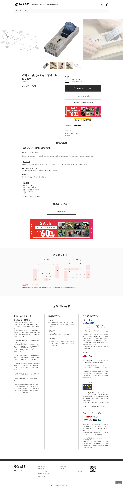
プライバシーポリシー (43, 476)
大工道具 (26, 11)
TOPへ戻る (61, 460)
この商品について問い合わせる (83, 102)
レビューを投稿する (61, 211)
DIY (21, 11)
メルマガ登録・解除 (61, 466)
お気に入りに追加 (83, 96)
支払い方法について (42, 471)
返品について (68, 131)
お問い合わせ (80, 471)
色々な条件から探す (52, 4)
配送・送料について (42, 466)
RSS (58, 468)
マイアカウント (80, 466)
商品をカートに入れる (82, 88)
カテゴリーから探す (37, 4)
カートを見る (80, 468)
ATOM (62, 468)
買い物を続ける (68, 135)
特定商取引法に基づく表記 (71, 133)
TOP (16, 11)
